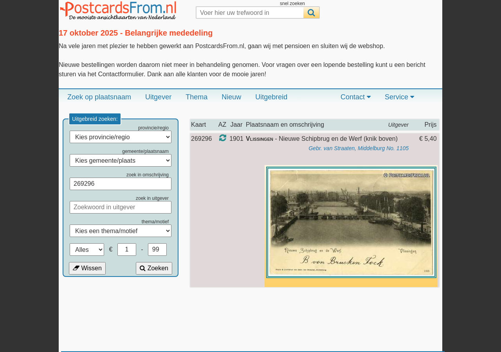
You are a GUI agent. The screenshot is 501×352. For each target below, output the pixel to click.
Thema (196, 97)
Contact (356, 97)
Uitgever (158, 97)
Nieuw (231, 97)
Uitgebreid (271, 97)
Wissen (87, 268)
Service (399, 97)
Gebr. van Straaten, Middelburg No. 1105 (358, 148)
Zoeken (154, 268)
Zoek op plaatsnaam (99, 97)
